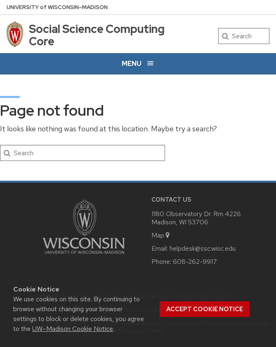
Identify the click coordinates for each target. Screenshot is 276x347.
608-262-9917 (195, 261)
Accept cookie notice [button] (204, 309)
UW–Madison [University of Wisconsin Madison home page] (57, 7)
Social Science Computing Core (97, 35)
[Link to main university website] (83, 255)
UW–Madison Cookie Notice (72, 328)
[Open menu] (138, 63)
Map (161, 235)
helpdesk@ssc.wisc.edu (203, 248)
